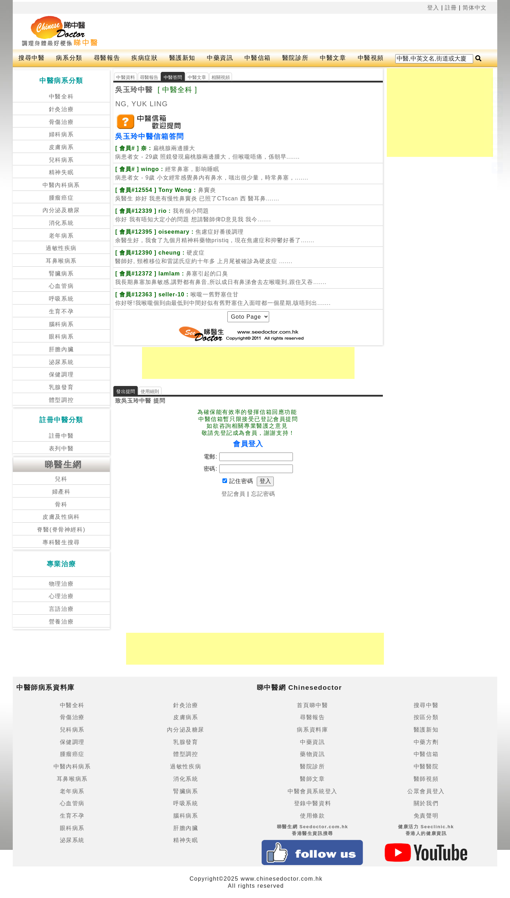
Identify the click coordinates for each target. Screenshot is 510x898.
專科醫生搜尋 (61, 542)
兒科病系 (61, 160)
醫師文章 (312, 779)
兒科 (61, 479)
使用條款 (312, 816)
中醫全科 (61, 96)
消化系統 (61, 223)
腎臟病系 (61, 274)
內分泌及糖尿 (61, 210)
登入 (433, 8)
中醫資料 (125, 77)
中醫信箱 (257, 58)
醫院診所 (295, 58)
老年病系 (61, 236)
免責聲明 (426, 816)
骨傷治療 (61, 122)
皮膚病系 (61, 147)
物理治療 (61, 584)
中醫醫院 (426, 766)
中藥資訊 (220, 58)
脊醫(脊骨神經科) (61, 530)
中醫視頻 (371, 58)
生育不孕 (61, 311)
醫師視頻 (426, 779)
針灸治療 (61, 109)
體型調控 (61, 400)
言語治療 (61, 609)
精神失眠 (61, 172)
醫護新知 (182, 58)
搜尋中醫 (31, 58)
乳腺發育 (61, 387)
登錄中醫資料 (313, 803)
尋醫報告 (107, 58)
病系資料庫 (312, 730)
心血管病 (61, 286)
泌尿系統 (61, 362)
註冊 (451, 8)
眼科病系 (61, 337)
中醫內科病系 (61, 185)
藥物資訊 (312, 754)
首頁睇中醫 (312, 705)
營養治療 (61, 622)
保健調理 (61, 374)
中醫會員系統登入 (313, 791)
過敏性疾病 (61, 248)
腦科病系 (61, 324)
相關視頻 (220, 77)
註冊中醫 (61, 436)
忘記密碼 (263, 494)
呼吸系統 (61, 299)
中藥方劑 (426, 742)
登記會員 (233, 494)
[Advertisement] (293, 31)
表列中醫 (61, 448)
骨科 (61, 504)
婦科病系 (61, 134)
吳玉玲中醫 (134, 89)
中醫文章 (333, 58)
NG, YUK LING (141, 104)
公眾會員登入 (426, 791)
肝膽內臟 (61, 349)
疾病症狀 (144, 58)
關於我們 (426, 803)
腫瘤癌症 (61, 198)
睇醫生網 (63, 464)
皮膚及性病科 (61, 517)
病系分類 (69, 58)
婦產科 (61, 492)
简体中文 (475, 8)
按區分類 (426, 717)
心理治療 (61, 596)
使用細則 (150, 391)
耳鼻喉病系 (61, 261)
